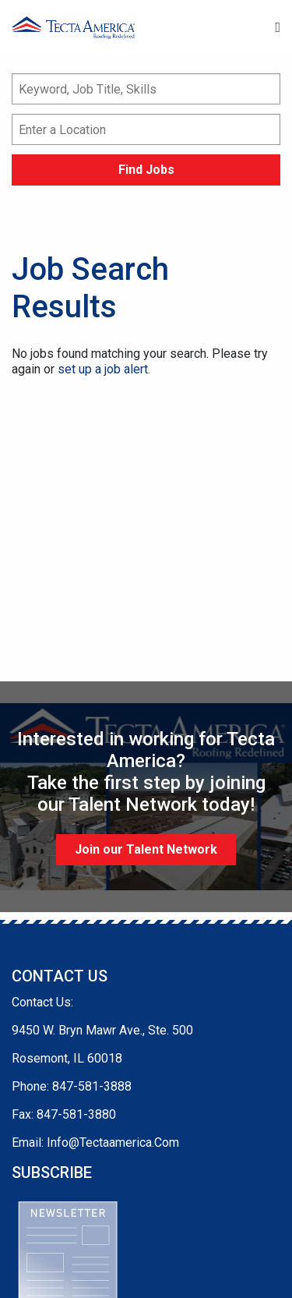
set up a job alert (103, 369)
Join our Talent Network (146, 849)
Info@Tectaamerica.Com (113, 1142)
